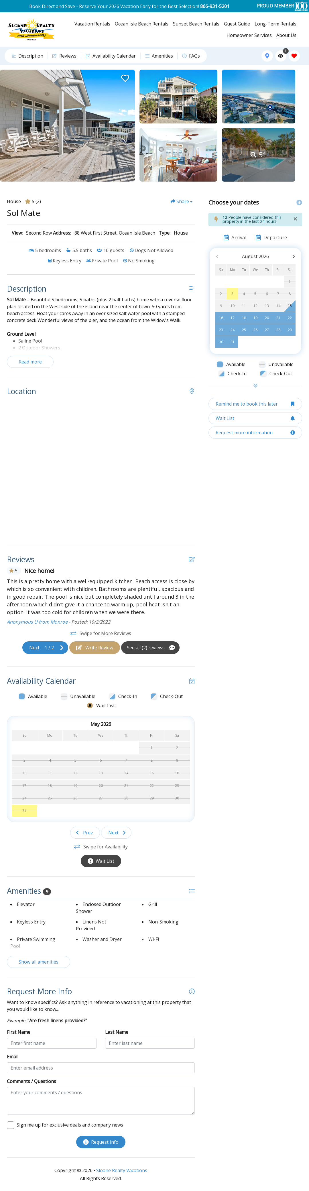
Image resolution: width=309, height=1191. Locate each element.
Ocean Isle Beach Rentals (141, 24)
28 (278, 329)
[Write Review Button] (94, 647)
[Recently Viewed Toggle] (280, 56)
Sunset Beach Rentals (196, 24)
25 (244, 329)
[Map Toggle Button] (267, 56)
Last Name (116, 1032)
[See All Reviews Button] (150, 647)
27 (267, 329)
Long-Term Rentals (275, 24)
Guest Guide (237, 24)
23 (221, 329)
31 (233, 341)
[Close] (295, 218)
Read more (30, 362)
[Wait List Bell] (125, 745)
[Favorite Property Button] (124, 76)
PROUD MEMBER (282, 6)
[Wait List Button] (101, 861)
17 (233, 317)
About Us (286, 35)
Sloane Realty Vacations (121, 1170)
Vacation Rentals (92, 24)
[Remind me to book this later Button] (255, 404)
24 (233, 329)
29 (290, 329)
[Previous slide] (85, 833)
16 (221, 317)
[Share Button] (181, 201)
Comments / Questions (31, 1081)
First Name (18, 1032)
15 (290, 305)
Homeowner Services (249, 35)
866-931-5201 (214, 6)
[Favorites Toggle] (294, 56)
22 (290, 317)
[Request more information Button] (255, 433)
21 (278, 317)
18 (244, 317)
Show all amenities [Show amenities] (38, 962)
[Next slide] (45, 647)
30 (221, 341)
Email (12, 1057)
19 (255, 317)
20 (267, 317)
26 (255, 329)
